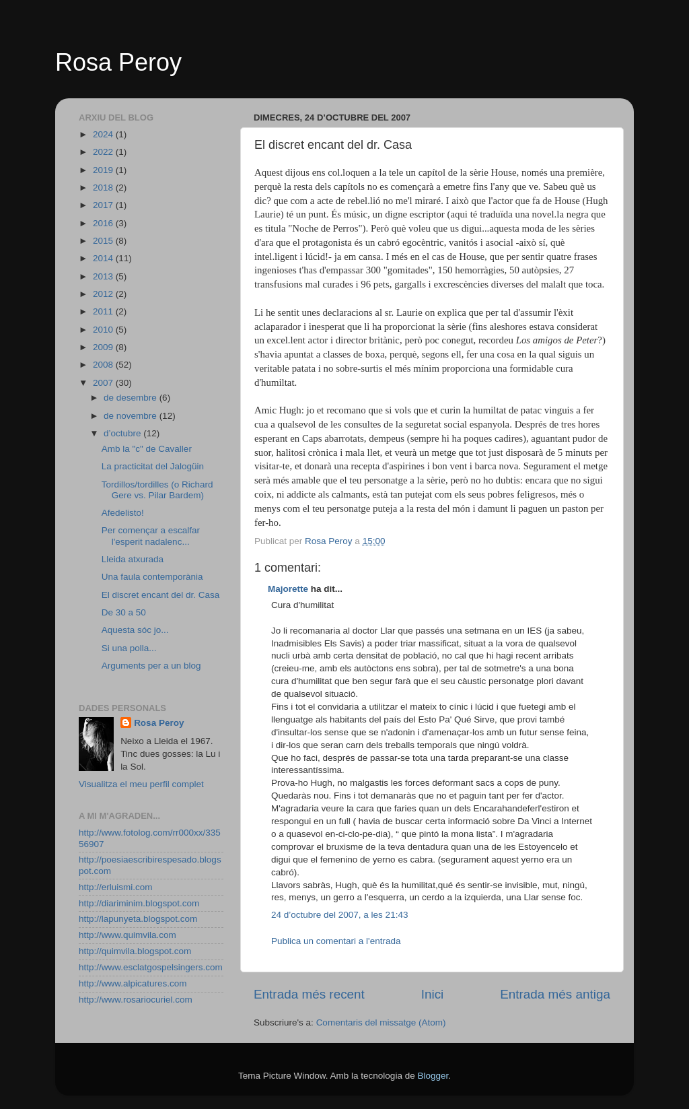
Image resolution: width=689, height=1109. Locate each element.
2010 (104, 330)
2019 (104, 170)
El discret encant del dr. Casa (161, 595)
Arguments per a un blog (151, 666)
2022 (104, 152)
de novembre (131, 416)
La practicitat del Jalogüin (153, 466)
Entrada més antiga (555, 994)
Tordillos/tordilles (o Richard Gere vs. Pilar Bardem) (157, 489)
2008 (104, 365)
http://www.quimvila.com (127, 935)
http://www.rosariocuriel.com (135, 1000)
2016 (104, 223)
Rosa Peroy (118, 62)
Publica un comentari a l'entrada (335, 941)
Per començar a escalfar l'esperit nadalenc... (151, 535)
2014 (104, 258)
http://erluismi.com (116, 887)
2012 (104, 294)
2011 (104, 311)
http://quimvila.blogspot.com (135, 951)
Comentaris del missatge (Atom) (381, 1022)
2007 (104, 383)
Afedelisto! (123, 513)
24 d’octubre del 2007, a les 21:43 (339, 915)
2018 (104, 187)
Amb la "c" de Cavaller (147, 449)
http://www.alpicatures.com (133, 983)
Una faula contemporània (152, 577)
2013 (104, 276)
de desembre (131, 398)
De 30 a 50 (124, 612)
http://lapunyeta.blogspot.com (138, 919)
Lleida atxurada (133, 559)
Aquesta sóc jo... (135, 630)
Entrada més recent (309, 994)
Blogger (432, 1076)
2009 (104, 347)
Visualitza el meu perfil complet (141, 784)
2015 (104, 241)
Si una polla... (129, 648)
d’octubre (123, 433)
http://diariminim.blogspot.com (139, 903)
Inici (432, 994)
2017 (104, 205)
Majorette (288, 589)
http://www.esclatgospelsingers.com (151, 967)
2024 (104, 134)
